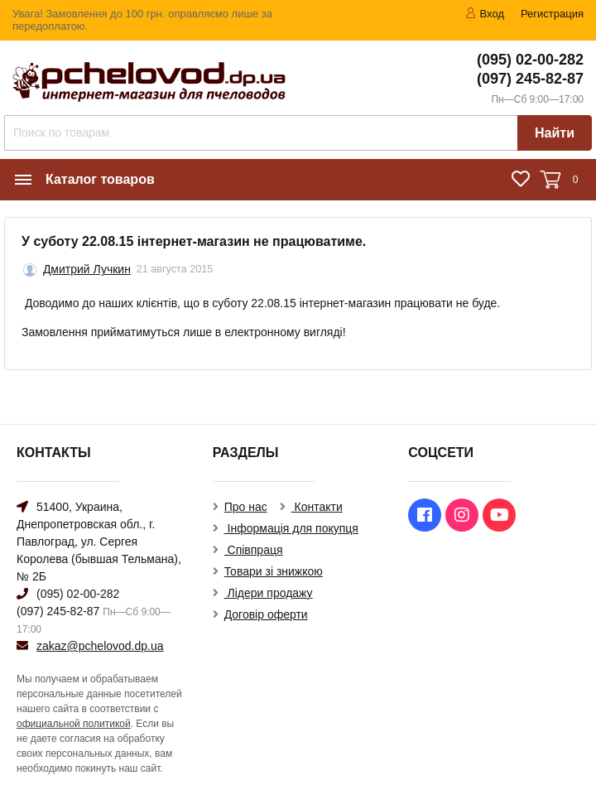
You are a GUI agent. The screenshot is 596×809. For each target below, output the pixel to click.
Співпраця (253, 549)
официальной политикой (74, 724)
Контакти (317, 506)
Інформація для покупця (291, 528)
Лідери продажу (268, 593)
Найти (554, 133)
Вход (484, 13)
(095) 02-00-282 (530, 59)
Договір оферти (266, 614)
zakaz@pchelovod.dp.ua (100, 645)
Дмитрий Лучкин (87, 269)
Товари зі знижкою (273, 571)
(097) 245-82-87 (530, 78)
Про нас (245, 506)
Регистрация (552, 13)
